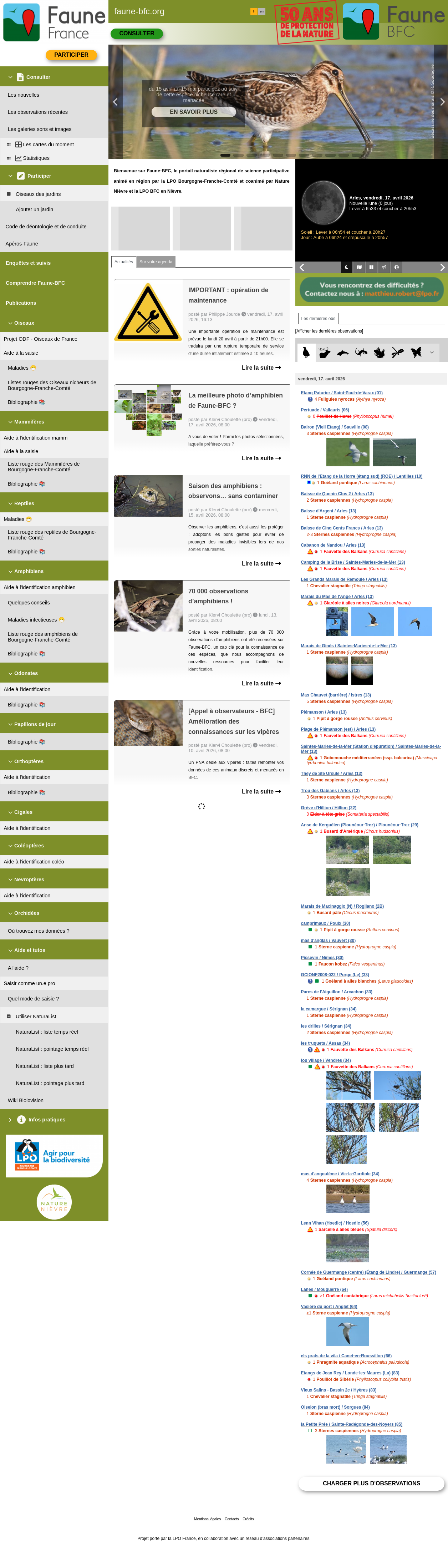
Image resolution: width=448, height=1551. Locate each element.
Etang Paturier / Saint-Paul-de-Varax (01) (342, 392)
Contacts (232, 1519)
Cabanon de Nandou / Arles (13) (333, 545)
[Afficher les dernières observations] (329, 331)
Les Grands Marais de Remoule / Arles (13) (344, 579)
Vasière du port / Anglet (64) (329, 1306)
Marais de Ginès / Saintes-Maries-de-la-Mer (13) (349, 645)
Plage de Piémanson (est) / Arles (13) (338, 729)
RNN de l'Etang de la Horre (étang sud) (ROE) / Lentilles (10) (362, 476)
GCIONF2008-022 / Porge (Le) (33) (335, 974)
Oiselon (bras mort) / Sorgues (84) (335, 1407)
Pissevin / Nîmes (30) (322, 957)
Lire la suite (261, 368)
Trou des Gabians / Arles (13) (330, 790)
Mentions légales (207, 1519)
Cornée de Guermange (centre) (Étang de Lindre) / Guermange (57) (368, 1272)
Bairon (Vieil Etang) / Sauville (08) (335, 427)
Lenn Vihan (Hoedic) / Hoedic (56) (335, 1223)
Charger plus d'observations (371, 1483)
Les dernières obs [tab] (318, 318)
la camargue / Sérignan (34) (329, 1009)
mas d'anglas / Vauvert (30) (328, 940)
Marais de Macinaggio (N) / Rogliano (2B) (342, 906)
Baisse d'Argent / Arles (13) (328, 510)
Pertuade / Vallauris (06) (325, 409)
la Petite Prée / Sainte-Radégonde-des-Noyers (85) (352, 1424)
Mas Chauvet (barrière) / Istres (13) (336, 695)
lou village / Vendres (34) (326, 1060)
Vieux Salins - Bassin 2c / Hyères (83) (339, 1390)
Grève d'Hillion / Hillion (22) (329, 807)
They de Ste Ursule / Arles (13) (331, 773)
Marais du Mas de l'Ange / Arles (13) (337, 596)
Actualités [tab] (123, 261)
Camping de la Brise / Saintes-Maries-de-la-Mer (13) (353, 562)
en (262, 11)
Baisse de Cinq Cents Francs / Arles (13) (342, 528)
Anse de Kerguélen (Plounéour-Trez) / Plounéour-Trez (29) (359, 824)
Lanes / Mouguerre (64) (324, 1289)
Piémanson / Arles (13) (324, 712)
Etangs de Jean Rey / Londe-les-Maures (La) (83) (350, 1372)
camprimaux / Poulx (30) (325, 923)
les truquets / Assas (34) (325, 1043)
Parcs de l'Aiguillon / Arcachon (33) (336, 991)
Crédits (248, 1519)
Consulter (136, 33)
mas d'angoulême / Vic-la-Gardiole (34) (340, 1173)
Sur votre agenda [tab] (155, 261)
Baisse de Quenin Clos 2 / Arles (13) (337, 493)
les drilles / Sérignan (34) (326, 1026)
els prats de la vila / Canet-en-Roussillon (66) (346, 1355)
